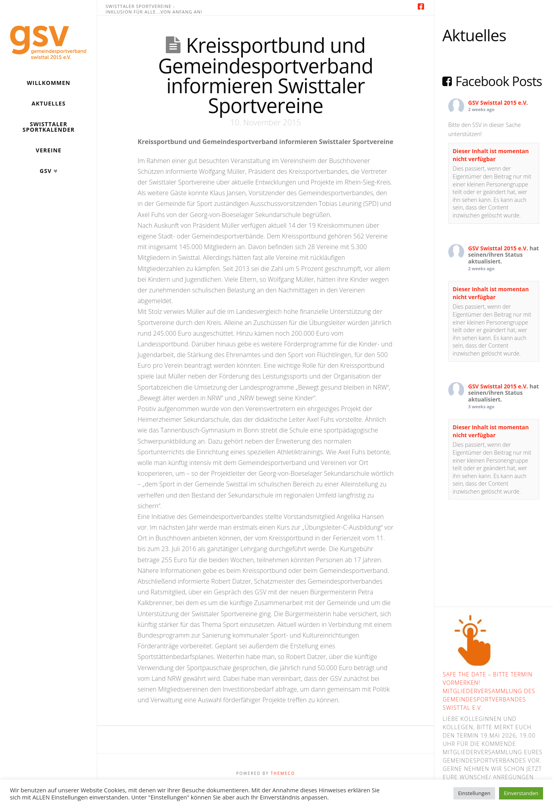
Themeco (283, 773)
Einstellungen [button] (474, 793)
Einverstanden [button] (521, 793)
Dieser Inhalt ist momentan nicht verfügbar (491, 155)
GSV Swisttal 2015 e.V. (498, 102)
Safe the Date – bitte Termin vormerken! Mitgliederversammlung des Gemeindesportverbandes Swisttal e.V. (489, 691)
